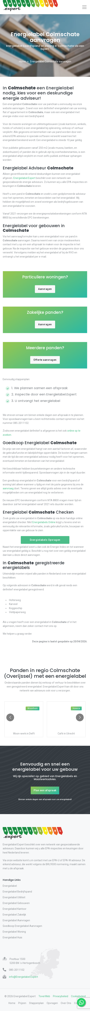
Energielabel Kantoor (14, 908)
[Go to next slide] (80, 717)
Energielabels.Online (44, 522)
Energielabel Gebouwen (16, 903)
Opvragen (52, 1003)
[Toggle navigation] (84, 7)
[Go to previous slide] (10, 717)
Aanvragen (45, 289)
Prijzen (22, 1003)
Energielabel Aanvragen (16, 920)
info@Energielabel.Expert (23, 976)
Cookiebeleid (78, 996)
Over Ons (66, 1003)
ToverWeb (44, 996)
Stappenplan (36, 1003)
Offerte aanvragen (45, 359)
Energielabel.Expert (24, 178)
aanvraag (8, 488)
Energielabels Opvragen (45, 539)
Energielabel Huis (12, 937)
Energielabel (10, 885)
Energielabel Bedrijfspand (17, 891)
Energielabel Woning (14, 931)
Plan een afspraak (45, 790)
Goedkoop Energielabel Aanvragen (22, 926)
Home (22, 61)
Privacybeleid (60, 996)
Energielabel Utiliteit (14, 897)
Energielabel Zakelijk (14, 914)
